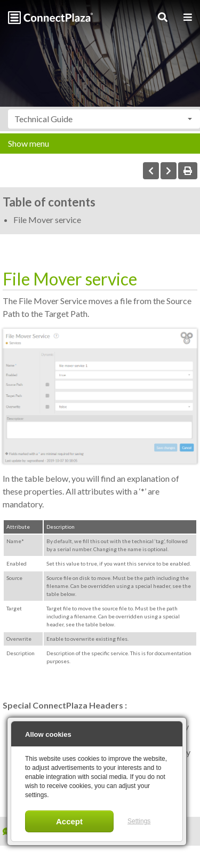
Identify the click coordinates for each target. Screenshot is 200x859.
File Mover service (47, 219)
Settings (138, 821)
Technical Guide (43, 119)
